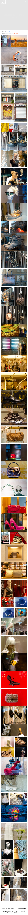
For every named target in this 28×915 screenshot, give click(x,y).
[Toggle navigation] (25, 2)
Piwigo (20, 907)
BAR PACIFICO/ (14, 910)
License (11, 912)
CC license (16, 33)
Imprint (15, 912)
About (8, 912)
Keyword (4, 32)
